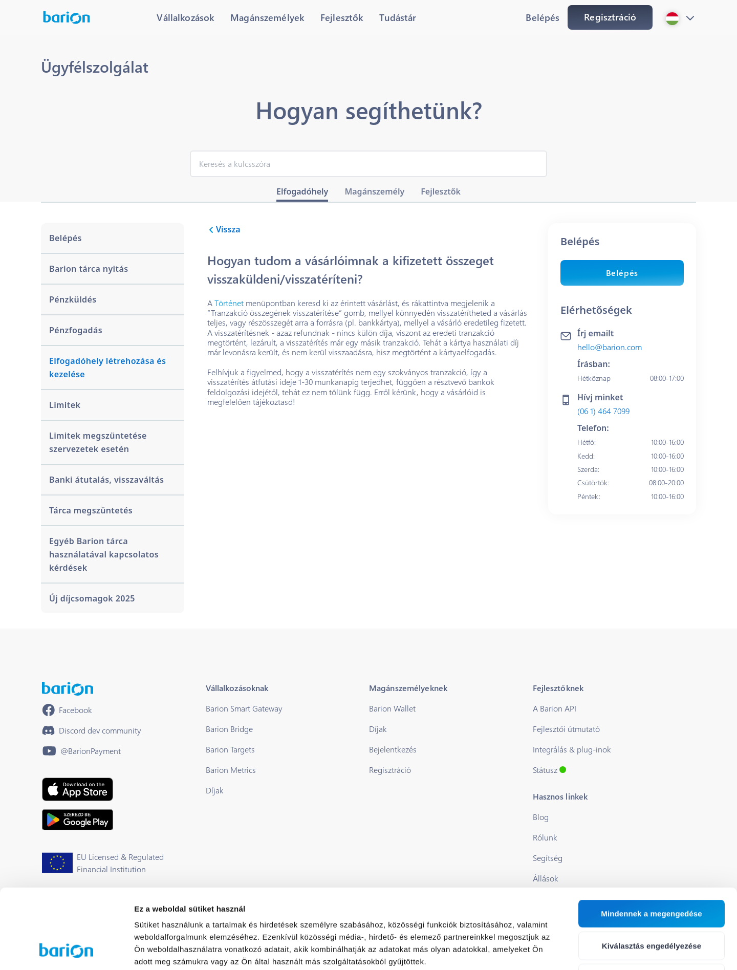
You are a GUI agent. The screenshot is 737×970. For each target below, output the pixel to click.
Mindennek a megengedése (651, 838)
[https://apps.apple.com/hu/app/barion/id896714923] (77, 789)
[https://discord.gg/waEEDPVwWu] (91, 730)
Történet (229, 302)
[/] (67, 689)
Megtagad (652, 903)
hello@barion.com (609, 346)
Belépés (622, 272)
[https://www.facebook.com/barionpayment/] (67, 710)
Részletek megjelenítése (581, 949)
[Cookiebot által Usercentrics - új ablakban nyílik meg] (66, 950)
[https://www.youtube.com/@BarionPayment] (81, 751)
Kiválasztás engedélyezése (651, 871)
